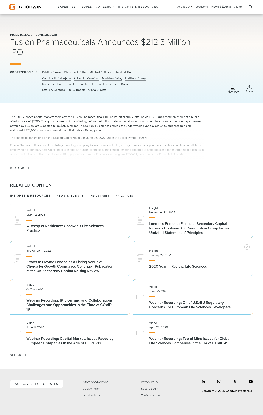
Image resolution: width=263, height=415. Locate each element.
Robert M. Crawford (86, 78)
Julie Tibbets (77, 90)
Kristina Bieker (51, 72)
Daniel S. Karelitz (77, 84)
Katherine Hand (52, 84)
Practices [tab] (124, 196)
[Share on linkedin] (203, 382)
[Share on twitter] (235, 382)
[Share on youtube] (251, 382)
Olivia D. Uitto (97, 90)
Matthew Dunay (135, 78)
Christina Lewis (101, 84)
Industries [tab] (99, 196)
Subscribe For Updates (36, 384)
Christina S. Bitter (75, 72)
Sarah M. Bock (124, 72)
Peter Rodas (121, 84)
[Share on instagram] (219, 382)
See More (18, 355)
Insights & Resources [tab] (30, 196)
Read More (20, 168)
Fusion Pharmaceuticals (25, 145)
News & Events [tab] (69, 196)
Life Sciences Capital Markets (35, 117)
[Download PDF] (233, 89)
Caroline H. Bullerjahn (56, 78)
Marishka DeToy (112, 78)
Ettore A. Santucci (54, 90)
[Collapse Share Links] (249, 89)
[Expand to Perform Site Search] (250, 7)
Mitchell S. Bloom (101, 72)
